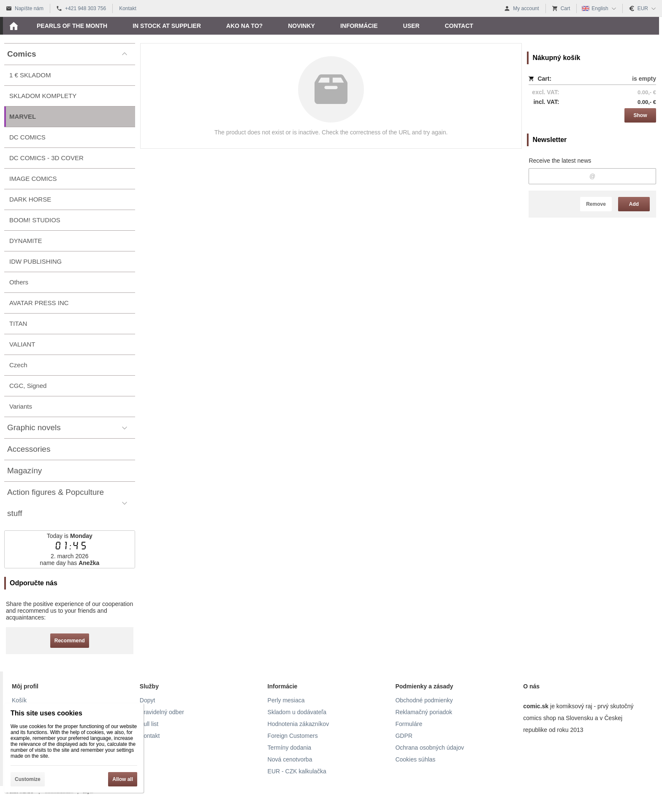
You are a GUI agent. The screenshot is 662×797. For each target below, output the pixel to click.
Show (640, 115)
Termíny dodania (290, 747)
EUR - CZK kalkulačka (297, 771)
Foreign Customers (293, 735)
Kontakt (150, 735)
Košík (19, 700)
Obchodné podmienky (424, 700)
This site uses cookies (46, 713)
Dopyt (147, 700)
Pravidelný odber (162, 712)
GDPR (403, 735)
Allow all (122, 779)
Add (634, 204)
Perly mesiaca (286, 700)
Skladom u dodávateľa (297, 712)
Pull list (149, 724)
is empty (644, 78)
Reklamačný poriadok (423, 712)
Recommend (69, 641)
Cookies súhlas (415, 759)
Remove (596, 204)
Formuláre (408, 724)
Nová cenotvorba (290, 759)
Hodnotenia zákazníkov (298, 724)
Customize (28, 779)
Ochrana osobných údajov (429, 747)
